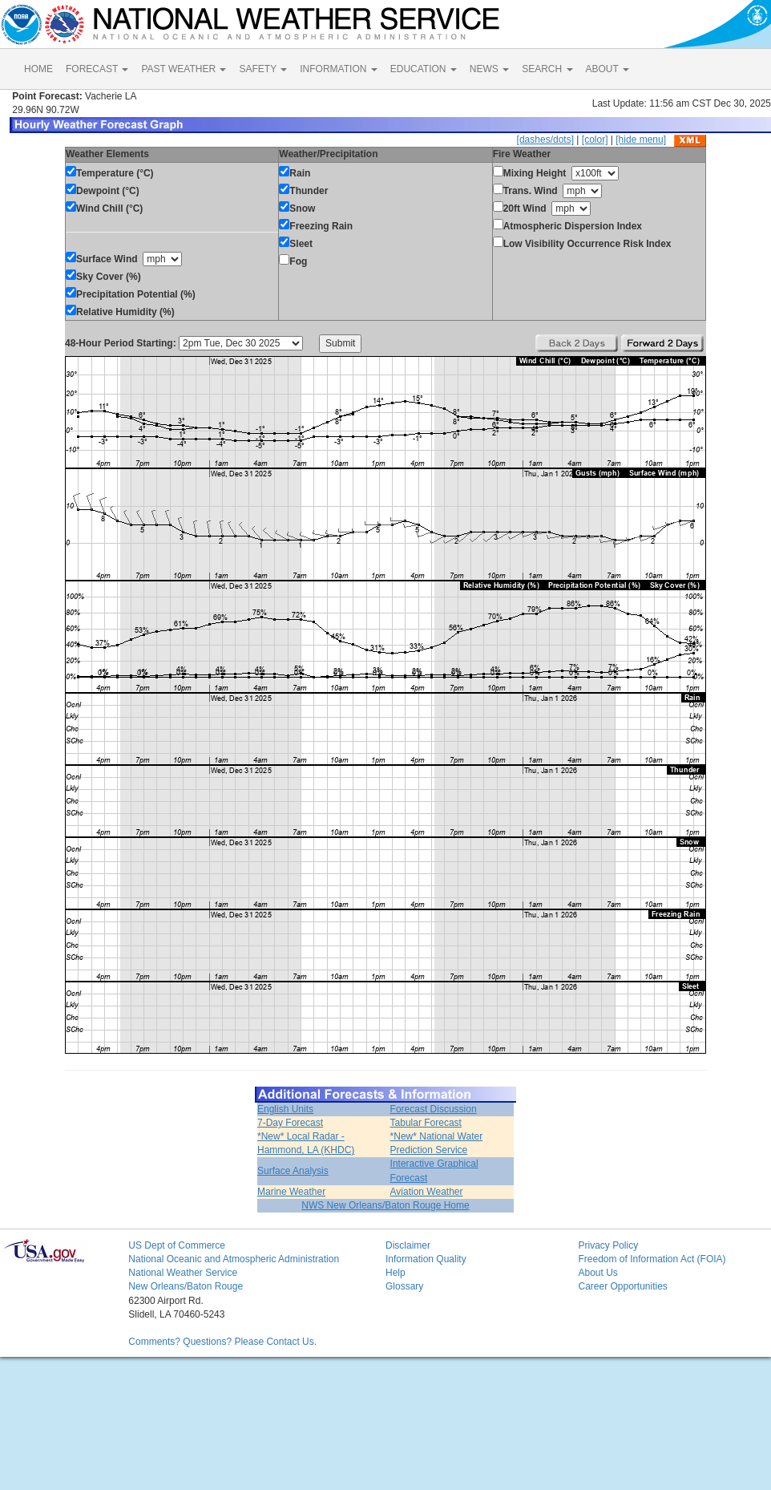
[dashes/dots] (545, 139)
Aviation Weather (426, 1191)
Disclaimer (408, 1245)
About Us (597, 1272)
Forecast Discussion (433, 1109)
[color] (595, 139)
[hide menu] (641, 139)
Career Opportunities (622, 1286)
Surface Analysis (293, 1170)
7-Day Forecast (290, 1122)
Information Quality (426, 1259)
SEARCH (547, 69)
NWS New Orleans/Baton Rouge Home (385, 1205)
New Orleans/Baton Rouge (185, 1286)
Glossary (404, 1286)
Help (396, 1272)
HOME (38, 69)
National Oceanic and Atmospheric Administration (233, 1259)
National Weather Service (182, 1272)
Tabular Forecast (426, 1122)
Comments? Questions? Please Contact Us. (222, 1341)
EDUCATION (423, 69)
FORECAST (97, 69)
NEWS (489, 69)
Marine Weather (291, 1191)
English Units (285, 1109)
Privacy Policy (608, 1245)
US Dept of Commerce (176, 1245)
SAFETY (263, 69)
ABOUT (607, 69)
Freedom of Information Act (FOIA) (651, 1259)
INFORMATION (338, 69)
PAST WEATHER (183, 69)
